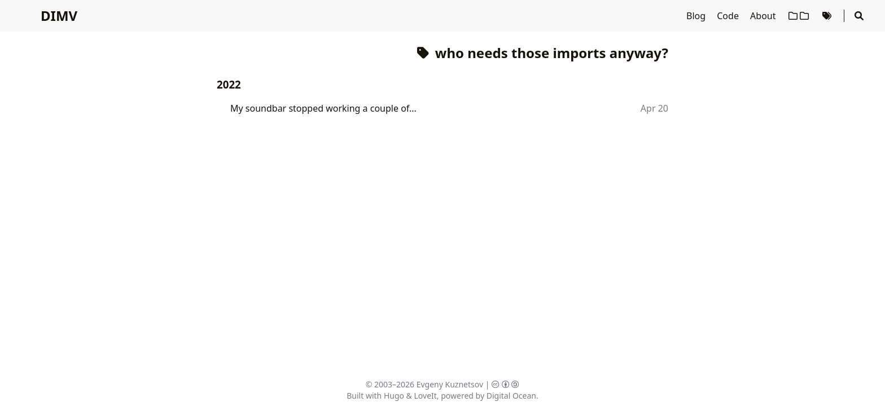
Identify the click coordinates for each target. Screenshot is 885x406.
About (764, 16)
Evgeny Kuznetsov (450, 384)
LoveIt (425, 395)
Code (729, 16)
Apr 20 (654, 108)
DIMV (59, 15)
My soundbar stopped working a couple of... (323, 108)
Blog (697, 16)
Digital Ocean (511, 395)
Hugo (394, 395)
